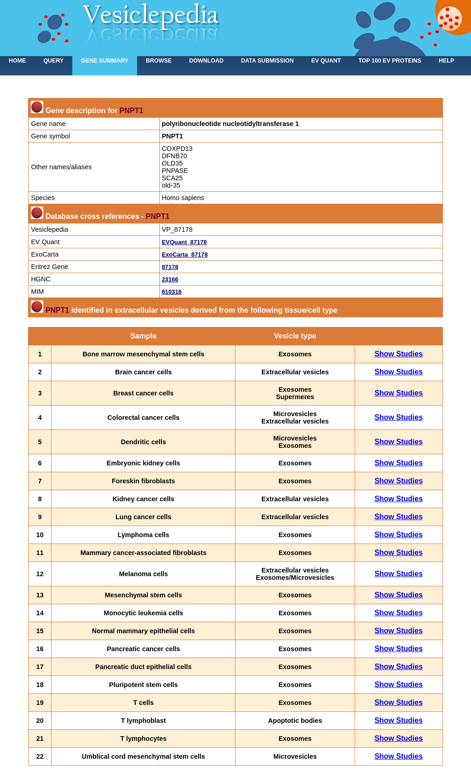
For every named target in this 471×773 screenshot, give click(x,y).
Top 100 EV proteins (389, 60)
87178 (170, 266)
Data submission (267, 60)
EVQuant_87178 (184, 242)
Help (446, 60)
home (17, 60)
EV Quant (326, 60)
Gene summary (104, 60)
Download (206, 60)
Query (53, 60)
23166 (170, 279)
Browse (159, 60)
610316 (172, 291)
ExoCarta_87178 (185, 254)
